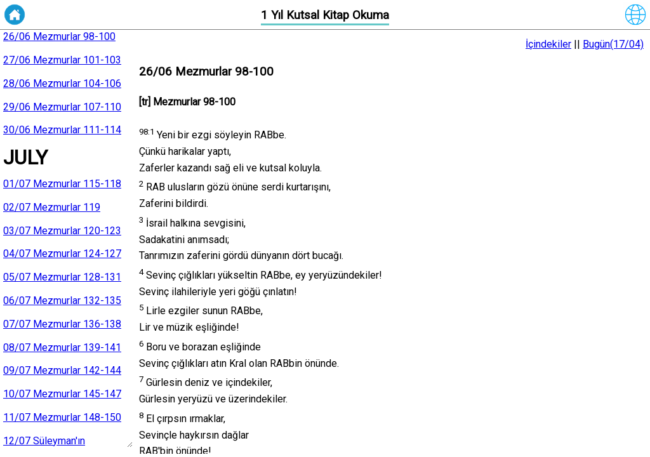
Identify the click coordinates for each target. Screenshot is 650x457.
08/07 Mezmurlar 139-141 (62, 347)
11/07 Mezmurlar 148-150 (62, 417)
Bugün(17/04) (613, 44)
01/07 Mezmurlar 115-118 (62, 184)
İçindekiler (548, 44)
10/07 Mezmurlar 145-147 (62, 394)
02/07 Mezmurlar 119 (51, 207)
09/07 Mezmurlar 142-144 (62, 370)
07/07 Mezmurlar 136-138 (62, 324)
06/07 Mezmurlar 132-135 (62, 301)
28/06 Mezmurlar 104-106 (62, 83)
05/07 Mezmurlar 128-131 (62, 277)
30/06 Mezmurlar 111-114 (62, 130)
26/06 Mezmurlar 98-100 (59, 36)
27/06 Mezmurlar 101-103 (62, 60)
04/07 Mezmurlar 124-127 (62, 254)
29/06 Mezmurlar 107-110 (62, 107)
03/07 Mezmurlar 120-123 (62, 231)
